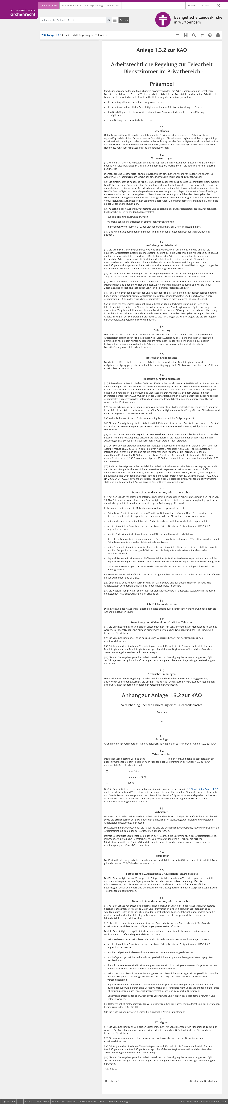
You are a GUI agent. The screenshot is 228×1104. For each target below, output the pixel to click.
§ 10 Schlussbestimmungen (62, 99)
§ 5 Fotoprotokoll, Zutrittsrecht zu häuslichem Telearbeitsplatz (71, 137)
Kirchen (9, 1101)
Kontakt (29, 1101)
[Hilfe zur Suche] (108, 20)
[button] (217, 5)
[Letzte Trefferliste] (115, 20)
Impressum (43, 1101)
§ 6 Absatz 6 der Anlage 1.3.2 (202, 789)
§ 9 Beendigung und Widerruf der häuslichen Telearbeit (71, 93)
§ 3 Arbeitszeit (54, 126)
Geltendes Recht (49, 5)
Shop (191, 5)
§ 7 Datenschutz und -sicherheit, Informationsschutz (64, 80)
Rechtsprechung (94, 5)
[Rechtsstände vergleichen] (177, 35)
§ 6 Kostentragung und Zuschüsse (65, 73)
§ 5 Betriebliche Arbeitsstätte (62, 69)
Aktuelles (205, 5)
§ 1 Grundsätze (55, 50)
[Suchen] (123, 20)
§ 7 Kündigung (55, 151)
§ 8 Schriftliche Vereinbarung (63, 86)
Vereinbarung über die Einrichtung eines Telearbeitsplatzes (69, 110)
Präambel (47, 45)
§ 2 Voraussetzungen (58, 54)
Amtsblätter (113, 5)
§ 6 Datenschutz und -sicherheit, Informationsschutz (64, 145)
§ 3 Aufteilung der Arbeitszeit (63, 59)
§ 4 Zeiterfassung (56, 64)
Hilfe (101, 1101)
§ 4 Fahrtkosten (55, 130)
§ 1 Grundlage (54, 116)
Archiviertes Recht (71, 5)
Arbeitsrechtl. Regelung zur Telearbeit (74, 35)
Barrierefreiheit (87, 1101)
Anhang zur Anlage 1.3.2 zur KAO (60, 103)
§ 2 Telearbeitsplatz (57, 121)
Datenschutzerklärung (64, 1101)
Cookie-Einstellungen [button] (119, 1101)
